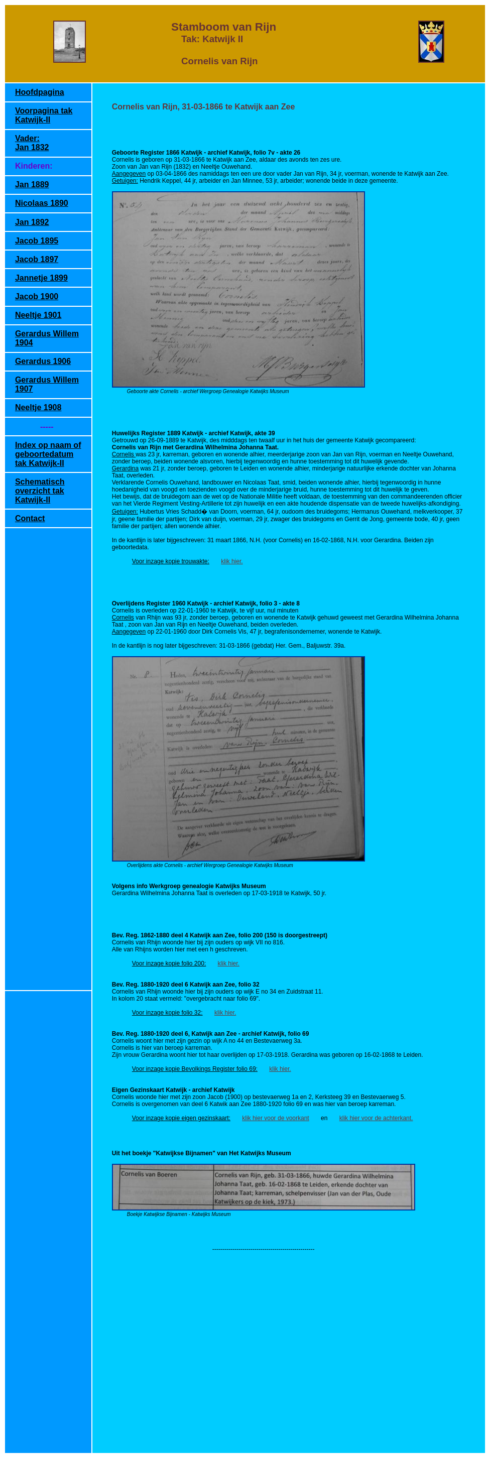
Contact (30, 518)
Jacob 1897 (36, 259)
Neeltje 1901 (38, 315)
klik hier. (231, 561)
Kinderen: (34, 166)
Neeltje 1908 (38, 407)
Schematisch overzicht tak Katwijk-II (40, 490)
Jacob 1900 (36, 296)
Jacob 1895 (36, 240)
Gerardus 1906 (43, 361)
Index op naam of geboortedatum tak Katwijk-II (48, 454)
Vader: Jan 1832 (32, 143)
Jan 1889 (32, 184)
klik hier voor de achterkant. (376, 1118)
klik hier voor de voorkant (275, 1118)
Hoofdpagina (39, 92)
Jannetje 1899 (41, 278)
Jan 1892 (32, 222)
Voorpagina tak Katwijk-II (43, 115)
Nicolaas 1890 (41, 203)
